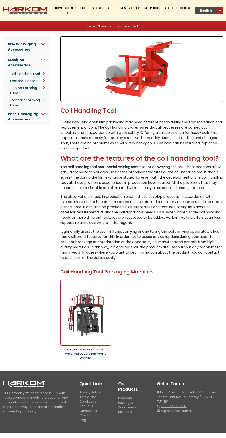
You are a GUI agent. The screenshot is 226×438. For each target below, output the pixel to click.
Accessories (117, 8)
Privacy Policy (90, 392)
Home (58, 8)
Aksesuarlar (105, 26)
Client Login (88, 415)
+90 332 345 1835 (174, 406)
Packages (98, 8)
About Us (86, 406)
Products (125, 398)
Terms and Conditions (88, 399)
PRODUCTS (82, 8)
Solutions (135, 8)
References (152, 8)
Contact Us (88, 411)
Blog (83, 420)
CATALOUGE (170, 8)
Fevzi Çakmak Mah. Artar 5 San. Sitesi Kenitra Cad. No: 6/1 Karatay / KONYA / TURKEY (186, 397)
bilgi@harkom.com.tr (176, 411)
